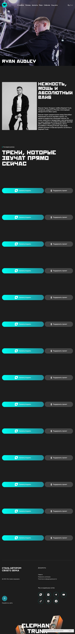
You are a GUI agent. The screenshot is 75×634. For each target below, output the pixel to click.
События (47, 5)
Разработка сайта (7, 603)
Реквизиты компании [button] (44, 577)
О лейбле (20, 5)
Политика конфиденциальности (47, 579)
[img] (4, 4)
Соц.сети (54, 5)
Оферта (40, 574)
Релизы (28, 5)
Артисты (35, 5)
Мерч (41, 5)
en (72, 5)
